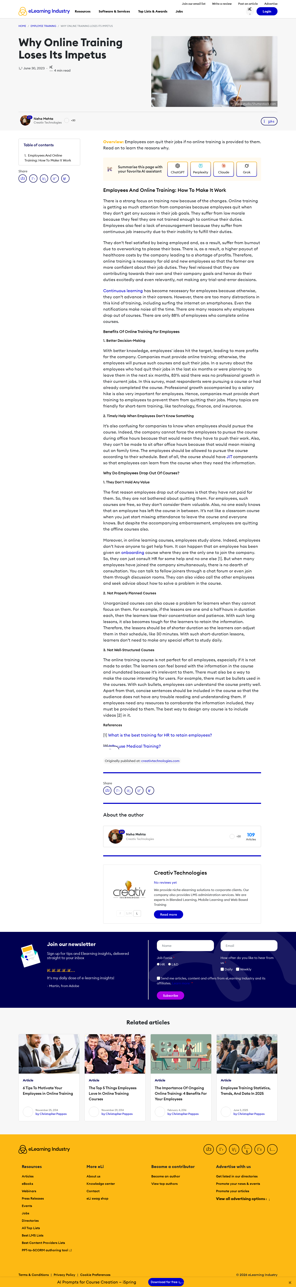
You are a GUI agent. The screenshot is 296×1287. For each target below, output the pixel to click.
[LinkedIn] (234, 1149)
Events (27, 1206)
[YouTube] (247, 1149)
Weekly (243, 969)
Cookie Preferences (95, 1275)
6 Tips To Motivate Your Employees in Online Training (48, 1091)
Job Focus (166, 958)
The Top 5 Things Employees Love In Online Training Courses (112, 1093)
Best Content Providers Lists (43, 1243)
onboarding (132, 552)
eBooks (27, 1184)
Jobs (25, 1213)
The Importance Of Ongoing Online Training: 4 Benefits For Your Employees (181, 1093)
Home (22, 25)
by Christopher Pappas (51, 1114)
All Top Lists (31, 1228)
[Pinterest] (259, 1149)
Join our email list (194, 4)
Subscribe (170, 995)
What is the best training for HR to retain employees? (160, 735)
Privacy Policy (64, 1275)
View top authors (164, 1184)
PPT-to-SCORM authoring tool (47, 1250)
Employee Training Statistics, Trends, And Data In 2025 (246, 1091)
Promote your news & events (238, 1184)
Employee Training (43, 25)
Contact (93, 1191)
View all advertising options (242, 1198)
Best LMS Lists (32, 1235)
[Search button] (250, 11)
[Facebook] (209, 1149)
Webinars (29, 1191)
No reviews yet (165, 882)
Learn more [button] (181, 983)
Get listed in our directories (237, 1176)
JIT (229, 456)
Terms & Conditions (33, 1275)
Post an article (248, 4)
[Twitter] (221, 1149)
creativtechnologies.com (160, 761)
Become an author (165, 1176)
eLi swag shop (97, 1198)
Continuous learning (123, 290)
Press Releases (33, 1198)
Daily (227, 969)
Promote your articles (232, 1191)
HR (162, 964)
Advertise (271, 4)
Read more (168, 914)
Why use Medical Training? (135, 746)
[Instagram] (272, 1149)
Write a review (222, 4)
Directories (30, 1220)
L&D (175, 964)
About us (93, 1176)
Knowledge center (101, 1184)
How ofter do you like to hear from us (247, 960)
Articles (28, 1176)
